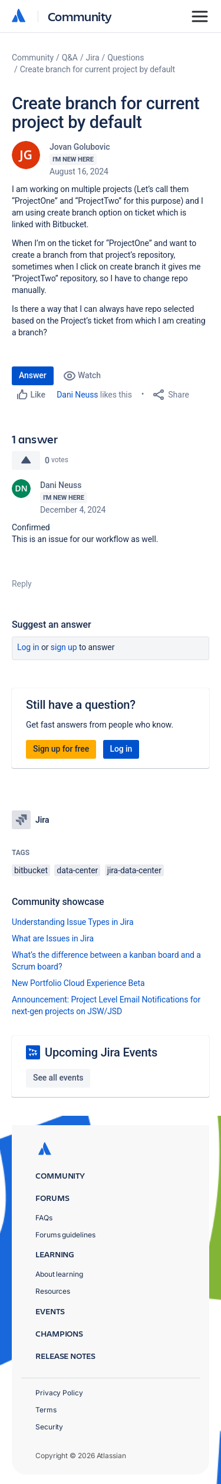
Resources (52, 1291)
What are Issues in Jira (53, 938)
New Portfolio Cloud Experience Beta (78, 983)
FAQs (43, 1217)
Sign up (64, 647)
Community (80, 16)
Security (49, 1426)
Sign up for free (61, 748)
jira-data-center (134, 870)
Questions (125, 57)
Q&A (70, 57)
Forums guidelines (65, 1234)
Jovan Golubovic (80, 147)
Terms (46, 1409)
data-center (77, 870)
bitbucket (31, 870)
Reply (22, 583)
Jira (93, 57)
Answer (33, 375)
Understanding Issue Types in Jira (73, 922)
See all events (58, 1077)
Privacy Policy (59, 1392)
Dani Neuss (77, 394)
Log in (28, 647)
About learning (59, 1274)
